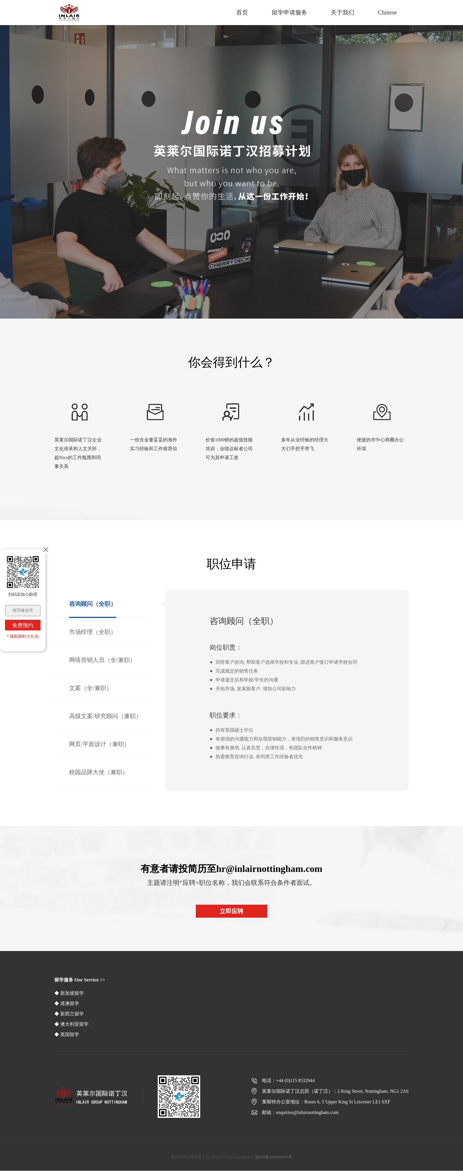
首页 (242, 12)
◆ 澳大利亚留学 (71, 1024)
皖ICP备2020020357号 (273, 1157)
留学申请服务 (289, 12)
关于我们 (342, 12)
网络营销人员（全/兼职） (102, 660)
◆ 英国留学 (66, 1034)
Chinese (387, 12)
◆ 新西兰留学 (69, 1013)
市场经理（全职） (92, 632)
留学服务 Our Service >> (79, 979)
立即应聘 (231, 911)
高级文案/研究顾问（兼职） (105, 716)
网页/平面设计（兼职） (99, 744)
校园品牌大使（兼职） (98, 772)
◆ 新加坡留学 (69, 993)
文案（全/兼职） (90, 688)
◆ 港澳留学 (66, 1003)
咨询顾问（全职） (92, 604)
